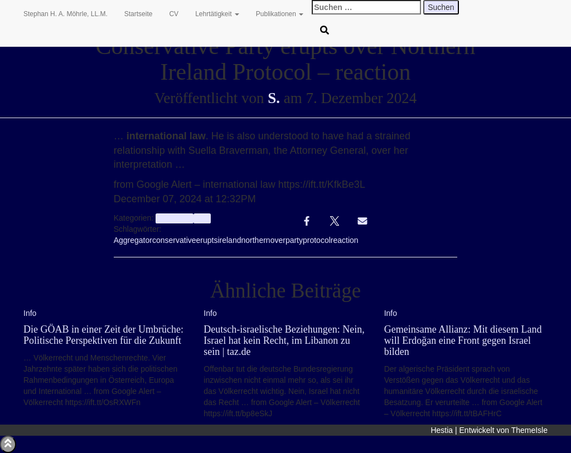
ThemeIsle (529, 430)
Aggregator (133, 240)
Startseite (138, 14)
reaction (345, 240)
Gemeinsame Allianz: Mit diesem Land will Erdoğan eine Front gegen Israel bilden (463, 340)
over (278, 240)
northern (255, 240)
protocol (317, 240)
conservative (174, 240)
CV (173, 14)
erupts (207, 240)
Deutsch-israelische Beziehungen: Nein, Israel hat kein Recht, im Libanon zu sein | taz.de (284, 340)
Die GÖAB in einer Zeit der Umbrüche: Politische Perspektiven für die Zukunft (103, 335)
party (294, 240)
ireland (229, 240)
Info (202, 218)
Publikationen (279, 14)
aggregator (174, 218)
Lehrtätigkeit (217, 14)
